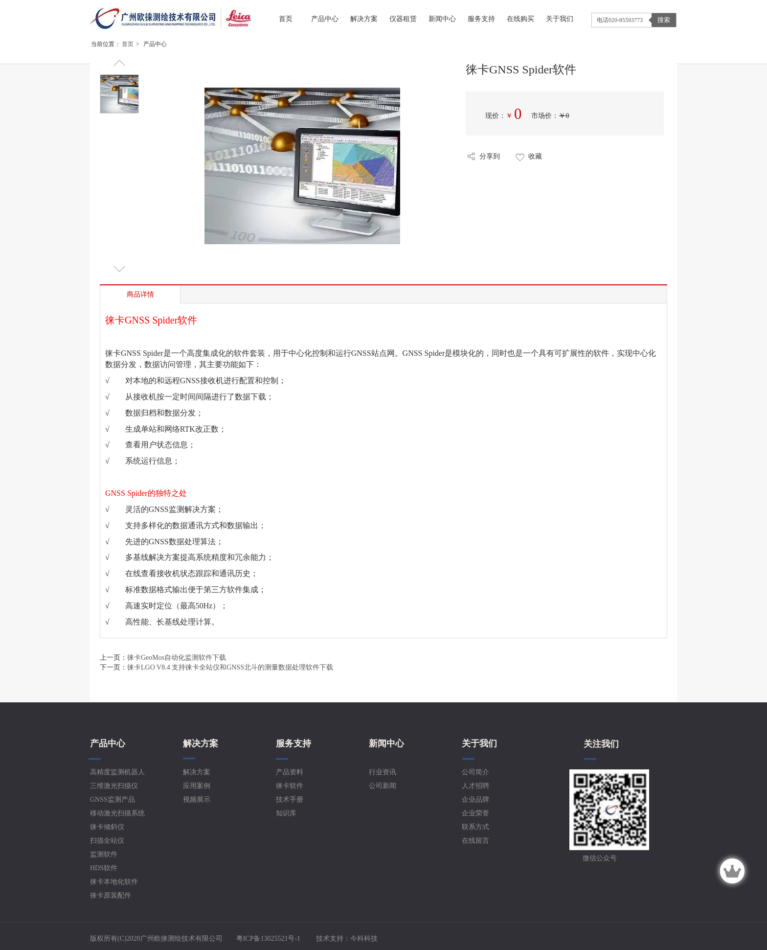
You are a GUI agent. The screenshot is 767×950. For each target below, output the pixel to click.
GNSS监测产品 (112, 799)
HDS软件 (103, 868)
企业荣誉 (475, 813)
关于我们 (479, 743)
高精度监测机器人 (117, 772)
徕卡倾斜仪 (107, 827)
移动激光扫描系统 (117, 813)
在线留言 (475, 840)
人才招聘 (475, 785)
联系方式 (475, 827)
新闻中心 (386, 743)
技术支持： (347, 938)
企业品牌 (475, 799)
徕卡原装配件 (110, 895)
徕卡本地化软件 (114, 881)
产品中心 (107, 743)
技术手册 (289, 799)
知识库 (286, 813)
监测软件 (103, 854)
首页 (128, 44)
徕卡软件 (289, 785)
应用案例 (196, 785)
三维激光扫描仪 (114, 785)
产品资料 (289, 772)
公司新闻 (382, 785)
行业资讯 (382, 772)
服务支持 (293, 743)
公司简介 (475, 772)
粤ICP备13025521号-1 (267, 938)
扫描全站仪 (107, 840)
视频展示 (196, 799)
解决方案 (200, 743)
